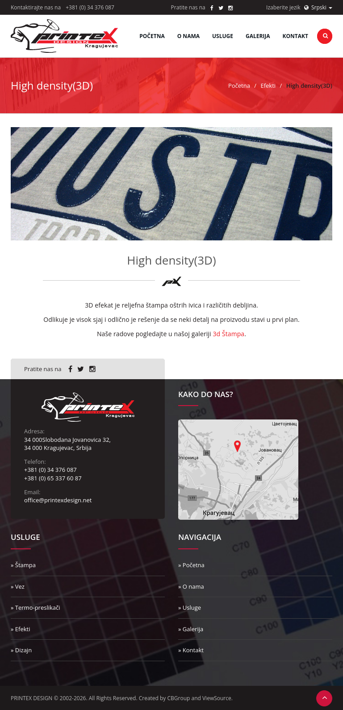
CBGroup (178, 698)
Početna (151, 36)
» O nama (191, 586)
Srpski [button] (318, 7)
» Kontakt (191, 650)
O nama (188, 36)
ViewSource (216, 698)
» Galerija (190, 629)
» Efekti (20, 629)
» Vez (18, 586)
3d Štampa (228, 333)
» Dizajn (21, 650)
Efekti (268, 85)
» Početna (191, 565)
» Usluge (189, 607)
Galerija (258, 36)
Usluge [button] (222, 36)
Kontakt (295, 36)
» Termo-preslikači (35, 607)
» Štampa (23, 565)
